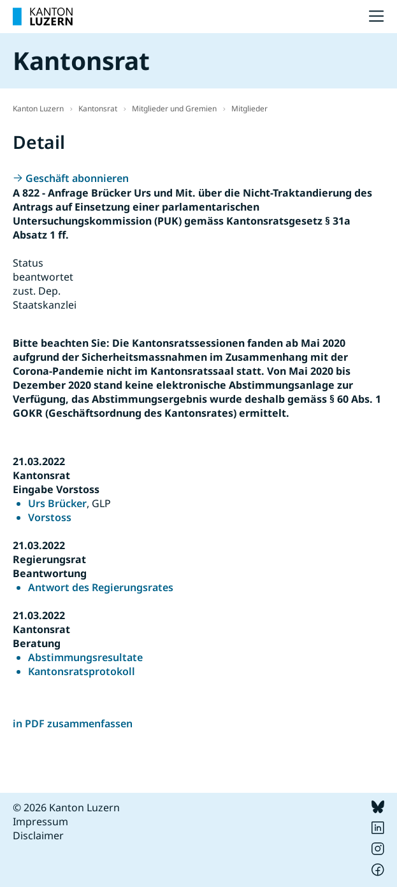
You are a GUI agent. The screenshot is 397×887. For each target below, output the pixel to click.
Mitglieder (249, 108)
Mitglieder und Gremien (174, 108)
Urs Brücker (57, 503)
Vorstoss (49, 517)
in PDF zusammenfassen (73, 723)
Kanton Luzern (38, 108)
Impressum (40, 821)
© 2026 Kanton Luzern (66, 807)
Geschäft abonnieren (77, 178)
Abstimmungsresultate (85, 657)
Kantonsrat (97, 108)
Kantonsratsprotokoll (81, 671)
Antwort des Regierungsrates (100, 587)
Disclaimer (38, 835)
